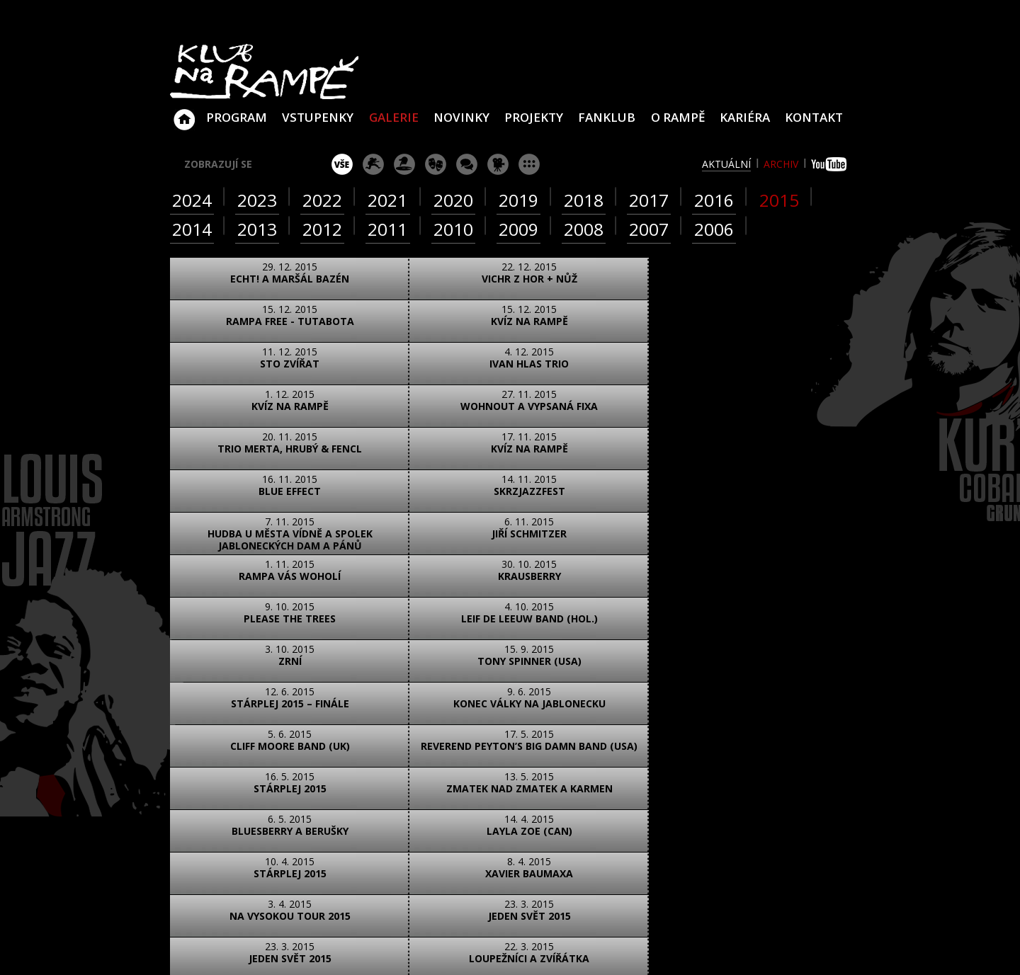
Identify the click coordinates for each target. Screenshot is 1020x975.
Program (236, 117)
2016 (714, 200)
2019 (518, 200)
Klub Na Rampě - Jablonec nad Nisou (184, 112)
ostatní (529, 164)
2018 (584, 200)
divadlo (435, 164)
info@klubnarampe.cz (766, 801)
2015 (779, 200)
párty (404, 164)
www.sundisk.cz (488, 945)
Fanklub (606, 117)
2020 (453, 200)
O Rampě (678, 117)
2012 (322, 229)
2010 (453, 229)
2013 (257, 229)
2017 (649, 200)
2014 (192, 229)
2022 (322, 200)
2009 (518, 229)
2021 (387, 200)
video (287, 711)
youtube (830, 164)
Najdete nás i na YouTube (711, 857)
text (351, 711)
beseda (467, 164)
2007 (649, 229)
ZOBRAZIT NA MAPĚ (510, 774)
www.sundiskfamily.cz (656, 945)
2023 (257, 200)
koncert (373, 164)
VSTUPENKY (317, 117)
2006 (714, 229)
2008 (584, 229)
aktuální (726, 164)
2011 (387, 229)
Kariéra (745, 117)
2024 (192, 200)
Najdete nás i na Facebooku (679, 857)
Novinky (461, 117)
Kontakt (814, 117)
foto (224, 711)
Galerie (394, 117)
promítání (498, 164)
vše (342, 164)
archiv (781, 164)
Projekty (533, 117)
